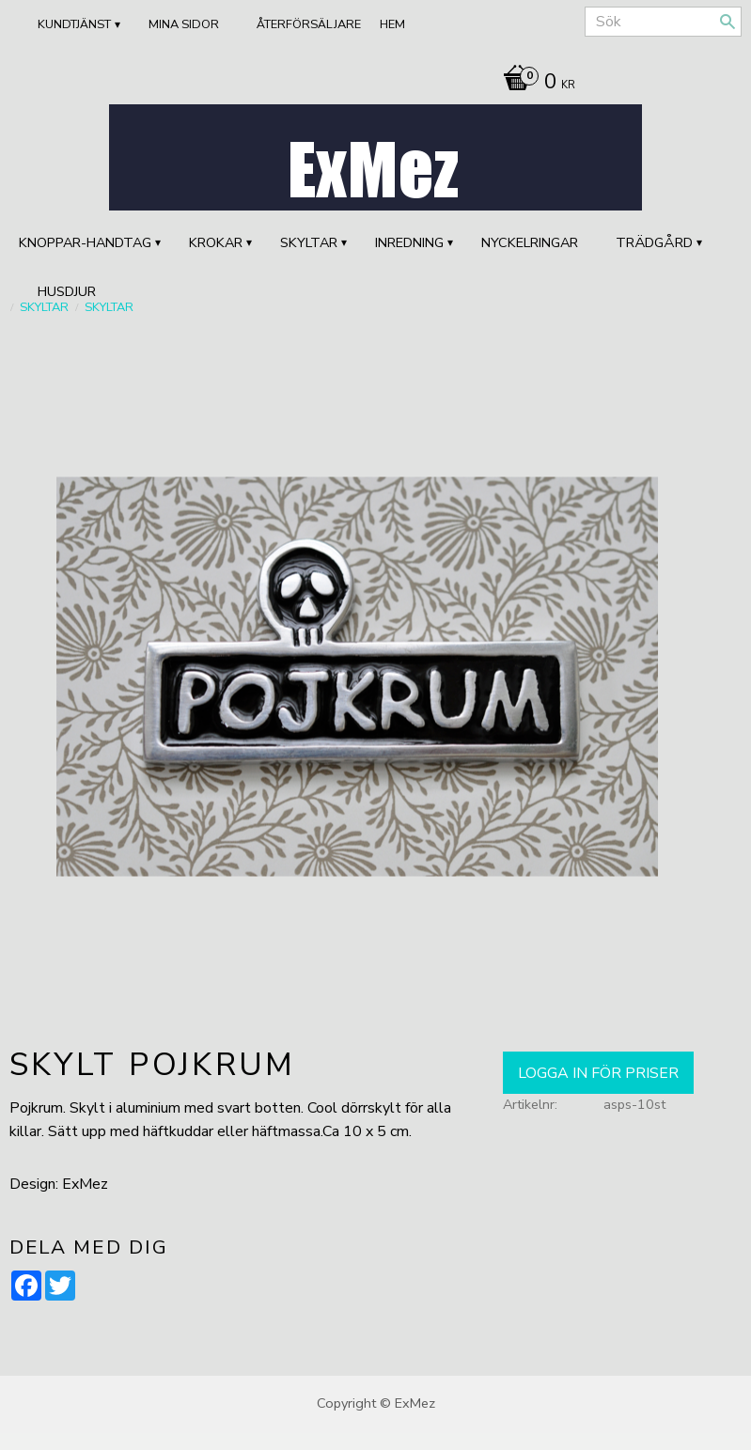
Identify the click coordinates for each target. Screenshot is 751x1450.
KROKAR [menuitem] (216, 242)
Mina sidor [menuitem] (184, 24)
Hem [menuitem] (392, 24)
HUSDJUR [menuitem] (67, 291)
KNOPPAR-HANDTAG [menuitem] (85, 242)
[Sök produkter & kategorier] (663, 22)
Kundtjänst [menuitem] (74, 24)
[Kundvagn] (534, 83)
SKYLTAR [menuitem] (308, 242)
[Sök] (727, 22)
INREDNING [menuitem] (409, 242)
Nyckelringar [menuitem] (529, 242)
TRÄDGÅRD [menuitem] (654, 242)
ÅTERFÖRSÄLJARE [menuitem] (309, 24)
